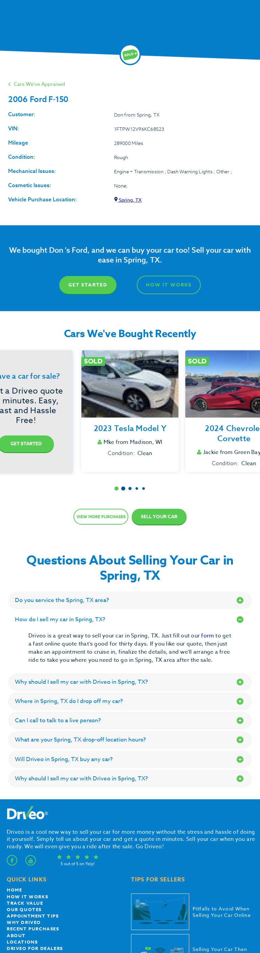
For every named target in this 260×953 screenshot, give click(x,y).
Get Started (87, 285)
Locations (22, 942)
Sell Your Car (159, 516)
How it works (27, 897)
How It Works (169, 285)
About (16, 935)
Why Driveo (24, 922)
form (208, 636)
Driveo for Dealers (35, 948)
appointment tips (33, 916)
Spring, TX (128, 200)
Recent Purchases (33, 929)
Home (14, 890)
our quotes (24, 909)
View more (101, 517)
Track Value (25, 903)
